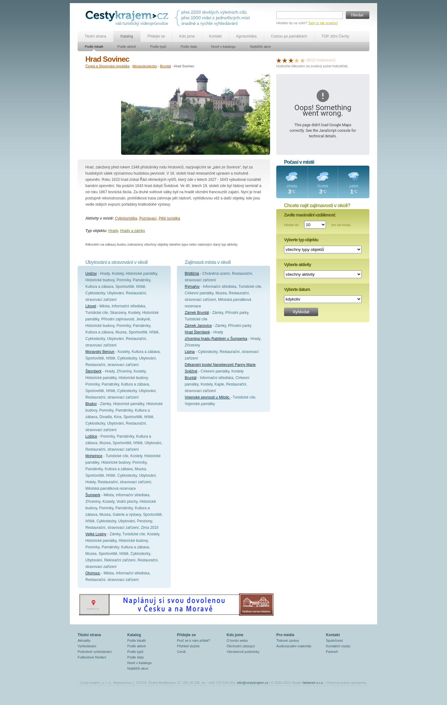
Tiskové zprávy (287, 640)
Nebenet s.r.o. (313, 683)
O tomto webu (237, 640)
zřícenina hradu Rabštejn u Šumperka (216, 339)
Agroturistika (246, 36)
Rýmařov (192, 286)
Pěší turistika (169, 218)
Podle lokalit (94, 46)
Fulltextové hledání (92, 657)
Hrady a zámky (132, 231)
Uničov (91, 273)
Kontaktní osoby (338, 646)
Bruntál (165, 66)
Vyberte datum (297, 289)
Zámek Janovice (198, 325)
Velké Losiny (95, 534)
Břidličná (192, 273)
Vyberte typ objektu (301, 239)
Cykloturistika (126, 218)
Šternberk (93, 371)
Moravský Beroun (99, 352)
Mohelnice (93, 456)
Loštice (91, 436)
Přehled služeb (188, 646)
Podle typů (158, 46)
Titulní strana (95, 36)
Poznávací (147, 218)
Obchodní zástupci (241, 646)
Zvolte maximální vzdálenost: (310, 214)
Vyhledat (301, 312)
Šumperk (92, 495)
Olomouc (92, 573)
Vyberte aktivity (297, 264)
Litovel (90, 306)
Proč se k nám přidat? (193, 640)
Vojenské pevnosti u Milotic (207, 397)
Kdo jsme (187, 36)
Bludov (91, 404)
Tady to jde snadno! (323, 23)
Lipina (190, 352)
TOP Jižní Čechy (336, 36)
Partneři (332, 652)
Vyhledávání (87, 646)
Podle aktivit (126, 46)
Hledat (357, 15)
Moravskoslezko (145, 66)
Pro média (285, 635)
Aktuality (84, 640)
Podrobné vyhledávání (94, 652)
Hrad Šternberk (197, 332)
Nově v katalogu (223, 46)
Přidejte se (156, 36)
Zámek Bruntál (197, 312)
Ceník (181, 652)
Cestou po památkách (289, 36)
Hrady (113, 231)
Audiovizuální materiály (293, 646)
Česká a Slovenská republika (107, 66)
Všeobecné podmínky (243, 652)
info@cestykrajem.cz (253, 683)
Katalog (126, 36)
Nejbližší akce (260, 46)
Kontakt (215, 36)
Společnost (334, 640)
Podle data (189, 46)
